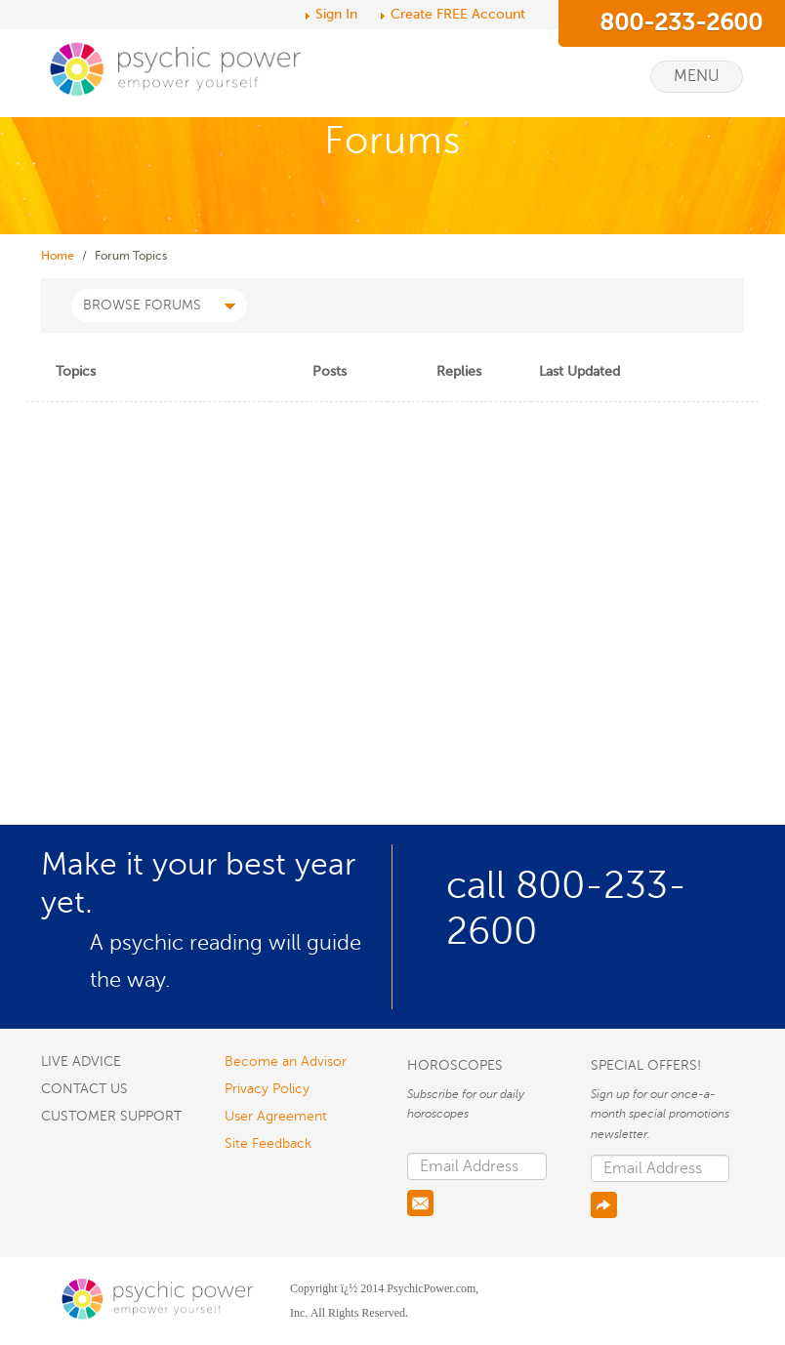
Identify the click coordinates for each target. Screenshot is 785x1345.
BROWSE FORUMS (159, 305)
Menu (697, 76)
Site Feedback (268, 1143)
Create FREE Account (458, 14)
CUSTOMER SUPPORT (111, 1116)
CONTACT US (84, 1088)
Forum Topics (131, 256)
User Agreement (276, 1116)
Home (57, 256)
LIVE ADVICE (81, 1061)
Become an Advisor (286, 1061)
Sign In (336, 14)
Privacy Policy (267, 1088)
